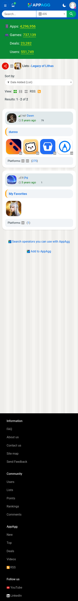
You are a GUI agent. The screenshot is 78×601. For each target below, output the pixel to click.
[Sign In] (72, 5)
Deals (10, 551)
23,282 (26, 43)
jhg (26, 177)
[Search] (19, 14)
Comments (14, 514)
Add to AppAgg (39, 251)
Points (11, 498)
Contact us (14, 445)
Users (10, 482)
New (10, 534)
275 (34, 161)
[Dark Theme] (64, 5)
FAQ (9, 429)
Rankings (13, 506)
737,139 (29, 35)
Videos (11, 559)
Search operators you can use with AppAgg (39, 241)
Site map (13, 453)
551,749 (27, 52)
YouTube (14, 587)
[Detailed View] (20, 91)
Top (9, 543)
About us (13, 437)
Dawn (30, 115)
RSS (11, 567)
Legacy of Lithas (42, 66)
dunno (13, 132)
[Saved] (13, 5)
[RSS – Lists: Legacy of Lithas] (39, 91)
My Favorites (18, 194)
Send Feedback (17, 461)
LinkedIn (14, 595)
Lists (10, 490)
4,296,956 (28, 26)
